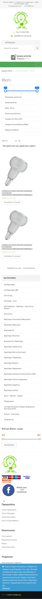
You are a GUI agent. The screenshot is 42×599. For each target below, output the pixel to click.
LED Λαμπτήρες (9, 285)
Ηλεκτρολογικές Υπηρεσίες (12, 563)
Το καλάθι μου (29, 6)
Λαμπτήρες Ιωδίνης (11, 390)
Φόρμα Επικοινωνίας (9, 540)
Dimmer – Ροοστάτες (11, 414)
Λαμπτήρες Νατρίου (11, 363)
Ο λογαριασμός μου (14, 6)
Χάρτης (4, 543)
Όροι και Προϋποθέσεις (10, 521)
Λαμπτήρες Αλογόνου (12, 336)
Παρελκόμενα (9, 401)
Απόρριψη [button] (6, 588)
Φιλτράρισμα (9, 445)
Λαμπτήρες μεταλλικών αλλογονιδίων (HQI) (20, 374)
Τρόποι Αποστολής (9, 517)
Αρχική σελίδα (7, 71)
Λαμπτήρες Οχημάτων (12, 385)
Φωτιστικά (8, 314)
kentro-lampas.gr (14, 595)
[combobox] (21, 48)
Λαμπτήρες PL (9, 330)
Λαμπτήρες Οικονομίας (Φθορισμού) (17, 319)
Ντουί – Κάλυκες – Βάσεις (13, 396)
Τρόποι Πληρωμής (8, 513)
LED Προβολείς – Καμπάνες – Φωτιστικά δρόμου (18, 307)
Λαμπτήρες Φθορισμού (12, 325)
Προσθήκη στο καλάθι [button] (12, 203)
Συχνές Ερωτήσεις (8, 547)
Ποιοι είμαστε (7, 536)
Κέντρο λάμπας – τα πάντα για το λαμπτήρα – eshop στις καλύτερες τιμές (21, 3)
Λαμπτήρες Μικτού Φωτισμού (15, 352)
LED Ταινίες (8, 295)
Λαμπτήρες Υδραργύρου (12, 357)
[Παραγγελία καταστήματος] (19, 145)
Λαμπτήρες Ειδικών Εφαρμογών (15, 379)
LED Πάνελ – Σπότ (10, 301)
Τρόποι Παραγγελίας (9, 510)
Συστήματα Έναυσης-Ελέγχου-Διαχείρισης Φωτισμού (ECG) (19, 408)
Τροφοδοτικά (9, 420)
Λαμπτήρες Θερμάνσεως (13, 368)
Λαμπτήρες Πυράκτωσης (13, 347)
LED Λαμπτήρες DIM (11, 290)
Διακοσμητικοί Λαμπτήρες (13, 341)
